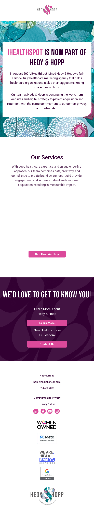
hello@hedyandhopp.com (47, 382)
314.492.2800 (47, 388)
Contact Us (47, 344)
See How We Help (47, 254)
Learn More (47, 323)
